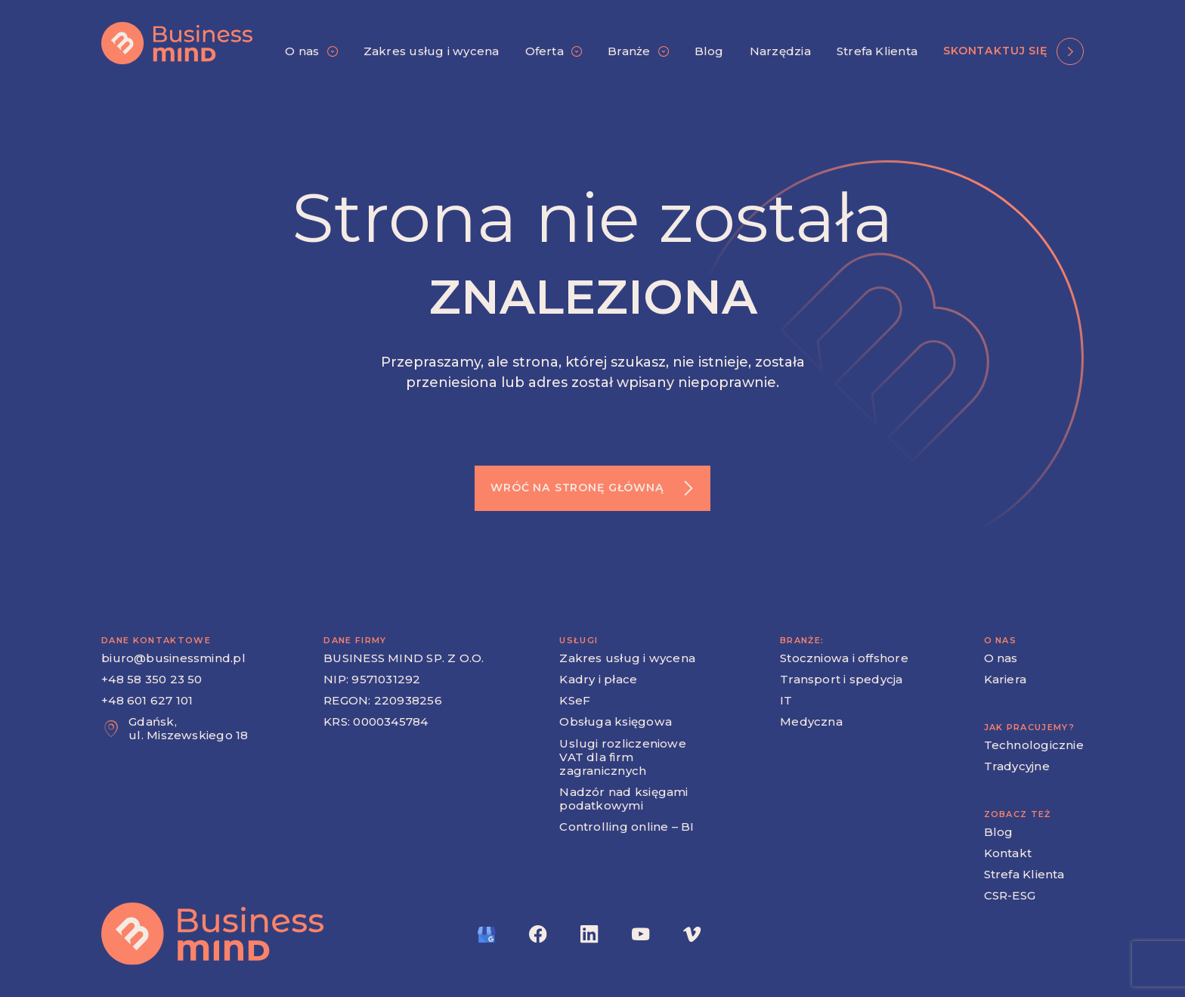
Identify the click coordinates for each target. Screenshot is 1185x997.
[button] (311, 51)
